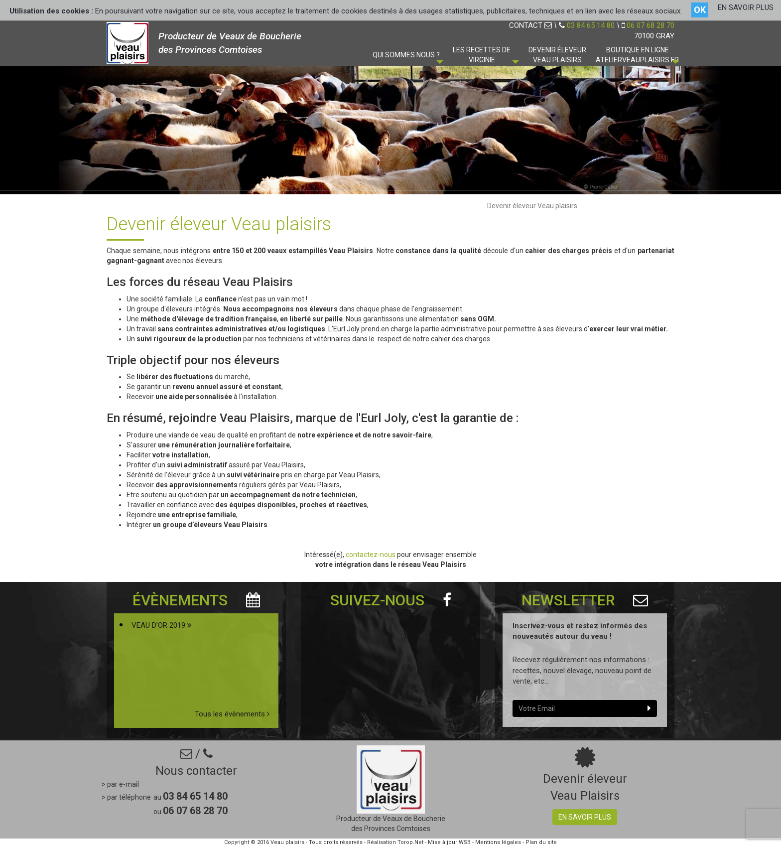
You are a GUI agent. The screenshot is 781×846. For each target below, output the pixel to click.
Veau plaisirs (287, 842)
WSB (465, 842)
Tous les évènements (232, 713)
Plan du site (541, 842)
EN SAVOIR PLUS (746, 7)
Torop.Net (410, 842)
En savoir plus (584, 817)
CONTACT (530, 25)
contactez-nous (371, 555)
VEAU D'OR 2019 (161, 625)
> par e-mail (120, 784)
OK (700, 9)
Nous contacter (196, 771)
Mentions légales (498, 842)
